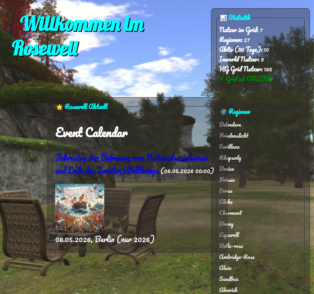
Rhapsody (230, 157)
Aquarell (229, 234)
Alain (225, 267)
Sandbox (229, 278)
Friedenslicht (233, 135)
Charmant (230, 212)
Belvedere (230, 124)
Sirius (225, 190)
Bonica (226, 168)
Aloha (226, 201)
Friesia (227, 179)
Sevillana (229, 146)
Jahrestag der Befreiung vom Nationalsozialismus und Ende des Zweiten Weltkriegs (131, 163)
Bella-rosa (231, 245)
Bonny (226, 223)
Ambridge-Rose (237, 256)
